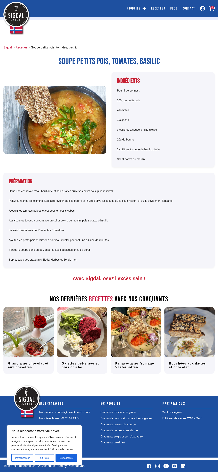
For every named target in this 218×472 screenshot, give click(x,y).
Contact (189, 8)
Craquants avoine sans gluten (118, 412)
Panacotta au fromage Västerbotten (134, 365)
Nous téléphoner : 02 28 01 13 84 (59, 418)
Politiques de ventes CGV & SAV (181, 418)
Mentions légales (172, 412)
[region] (44, 445)
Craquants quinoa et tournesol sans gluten (126, 418)
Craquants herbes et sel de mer (119, 430)
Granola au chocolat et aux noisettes (28, 365)
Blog (173, 8)
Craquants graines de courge (118, 424)
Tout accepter (66, 458)
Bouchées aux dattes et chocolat (187, 365)
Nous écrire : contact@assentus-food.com (64, 412)
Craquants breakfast (112, 442)
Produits (134, 8)
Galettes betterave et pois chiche (80, 365)
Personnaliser (22, 458)
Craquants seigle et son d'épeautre (121, 436)
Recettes (158, 8)
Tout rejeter (44, 458)
